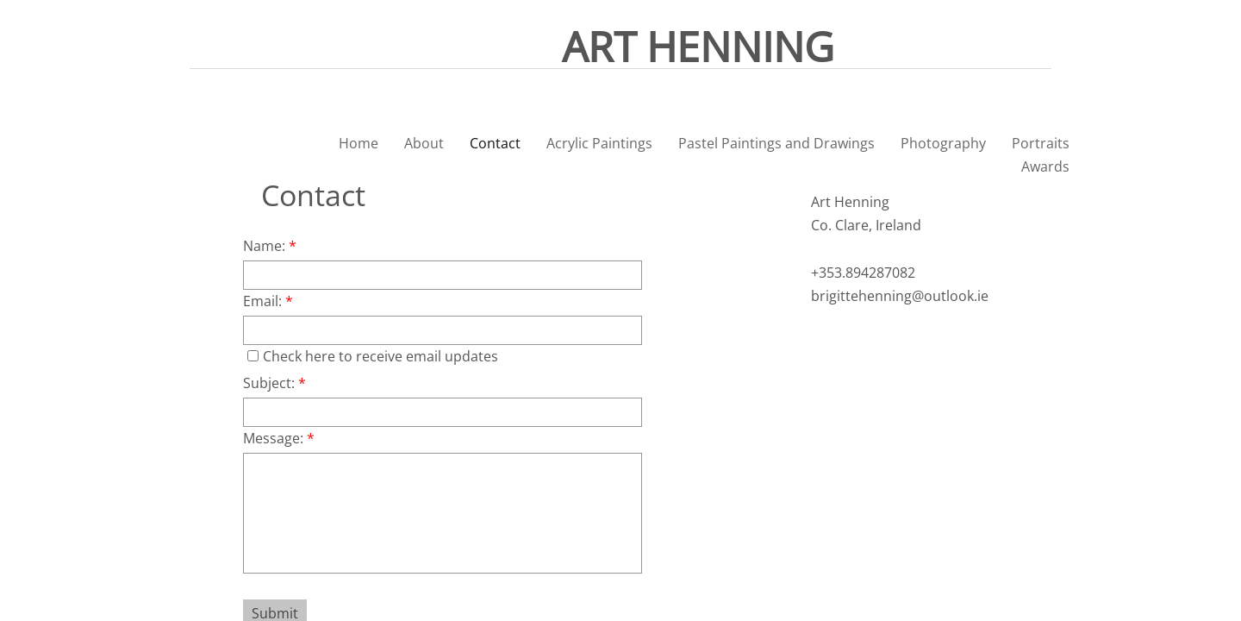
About (424, 143)
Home (358, 143)
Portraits (1041, 143)
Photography (943, 143)
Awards (1045, 166)
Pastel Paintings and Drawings (776, 143)
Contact (495, 143)
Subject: (274, 382)
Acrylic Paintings (599, 143)
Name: (269, 245)
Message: (279, 438)
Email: (268, 301)
